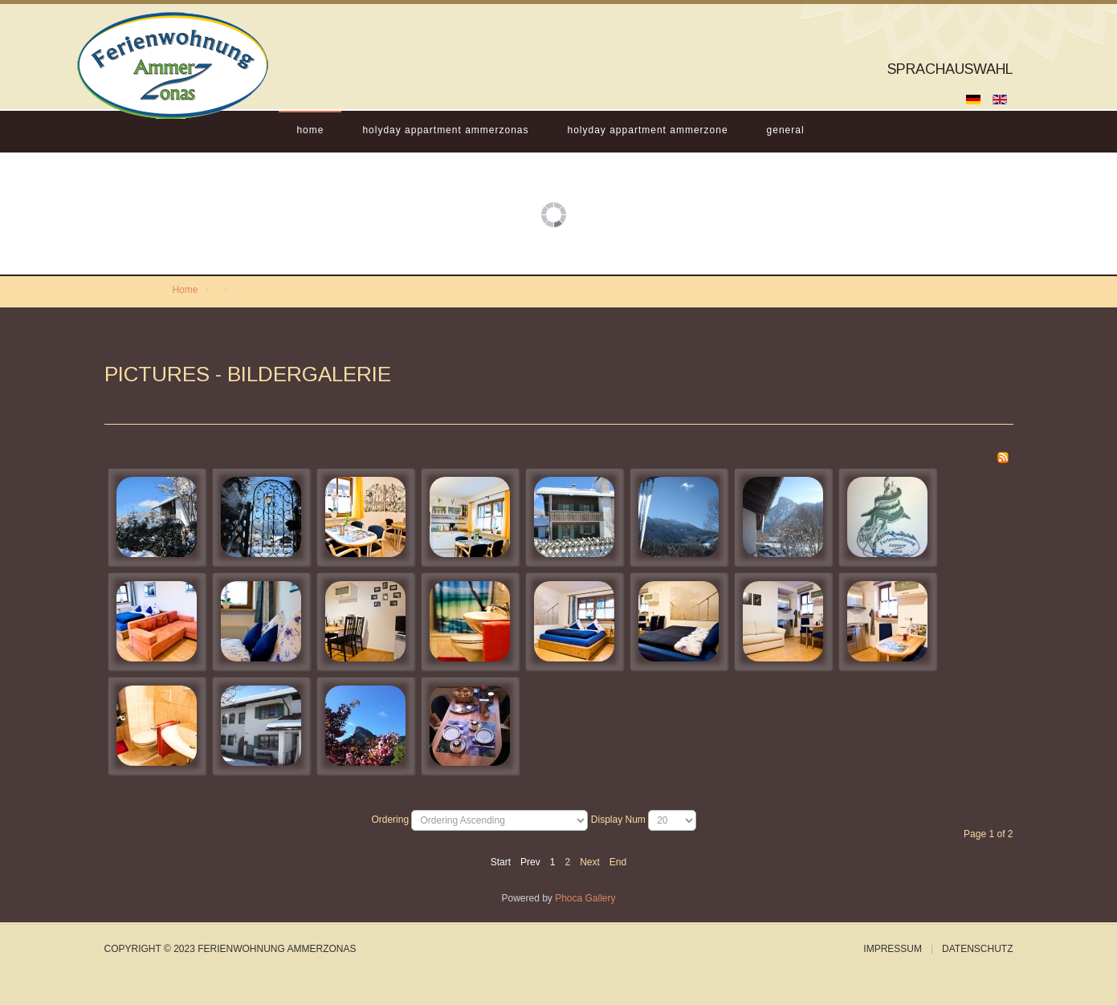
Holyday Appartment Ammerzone (648, 130)
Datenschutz (977, 949)
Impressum (892, 949)
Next (590, 862)
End (617, 862)
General (786, 130)
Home (310, 130)
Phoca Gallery (585, 898)
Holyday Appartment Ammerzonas (445, 130)
